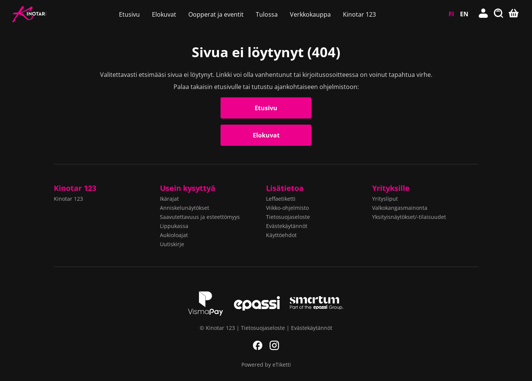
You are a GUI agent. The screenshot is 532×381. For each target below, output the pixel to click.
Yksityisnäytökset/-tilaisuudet (409, 216)
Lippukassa (174, 226)
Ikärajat (169, 198)
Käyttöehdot (281, 235)
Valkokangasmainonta (399, 207)
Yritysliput (385, 198)
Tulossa (267, 14)
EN (464, 14)
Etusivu (129, 14)
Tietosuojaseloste (288, 216)
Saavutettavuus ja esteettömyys (200, 216)
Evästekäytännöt (286, 226)
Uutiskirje (172, 244)
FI (451, 14)
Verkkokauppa (310, 14)
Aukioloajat (174, 235)
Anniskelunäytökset (184, 207)
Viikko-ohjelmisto (287, 207)
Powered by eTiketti (266, 364)
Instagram (274, 345)
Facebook (258, 345)
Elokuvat (164, 14)
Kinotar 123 (359, 14)
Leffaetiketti (281, 198)
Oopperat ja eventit (216, 14)
